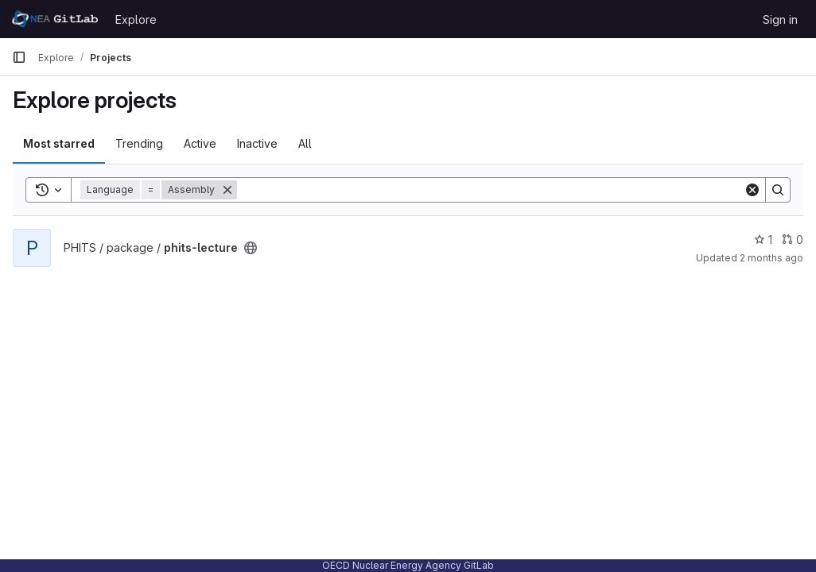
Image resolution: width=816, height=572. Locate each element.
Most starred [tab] (59, 143)
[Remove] (227, 189)
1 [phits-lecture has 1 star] (763, 239)
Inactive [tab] (257, 143)
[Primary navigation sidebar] (19, 57)
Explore (136, 19)
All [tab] (305, 143)
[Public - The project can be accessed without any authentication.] (250, 248)
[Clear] (752, 189)
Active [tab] (200, 143)
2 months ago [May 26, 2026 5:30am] (771, 258)
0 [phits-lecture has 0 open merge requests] (792, 239)
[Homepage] (56, 19)
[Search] (490, 189)
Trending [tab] (139, 143)
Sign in (780, 19)
